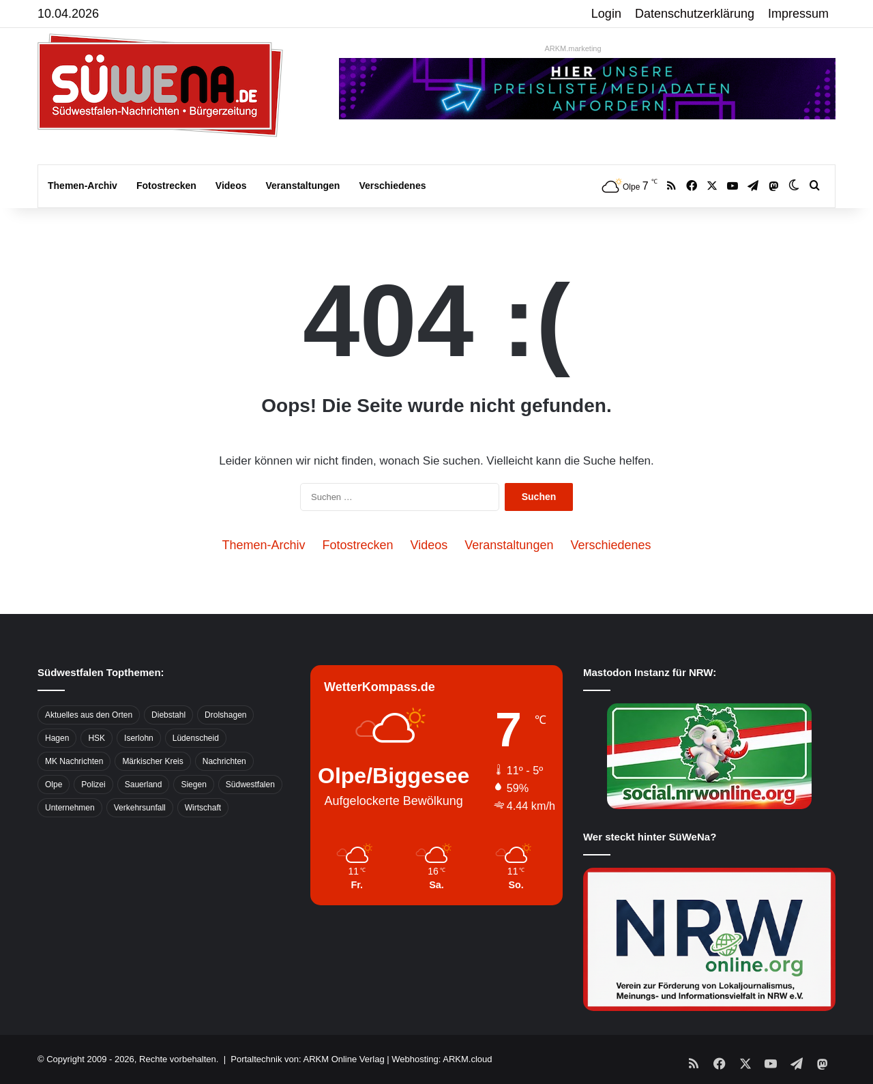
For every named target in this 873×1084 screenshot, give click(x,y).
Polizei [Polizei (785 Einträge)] (93, 784)
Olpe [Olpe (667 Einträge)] (53, 784)
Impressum (798, 13)
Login (606, 13)
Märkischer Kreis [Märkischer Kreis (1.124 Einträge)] (152, 761)
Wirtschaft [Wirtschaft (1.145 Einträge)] (203, 807)
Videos (231, 185)
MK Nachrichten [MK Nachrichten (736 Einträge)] (74, 761)
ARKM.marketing (572, 48)
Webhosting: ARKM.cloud (441, 1059)
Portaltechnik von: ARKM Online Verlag (307, 1059)
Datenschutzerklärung (694, 13)
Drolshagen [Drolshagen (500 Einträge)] (225, 715)
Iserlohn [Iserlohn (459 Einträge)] (138, 738)
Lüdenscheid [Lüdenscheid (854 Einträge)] (196, 738)
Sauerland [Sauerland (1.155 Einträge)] (143, 784)
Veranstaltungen (303, 185)
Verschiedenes (392, 185)
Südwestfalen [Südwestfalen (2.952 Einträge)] (250, 784)
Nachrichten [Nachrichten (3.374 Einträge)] (224, 761)
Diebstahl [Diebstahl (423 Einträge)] (168, 715)
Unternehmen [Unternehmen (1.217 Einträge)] (70, 807)
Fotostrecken (166, 185)
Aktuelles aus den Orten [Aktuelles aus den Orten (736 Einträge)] (88, 715)
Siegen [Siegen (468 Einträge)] (193, 784)
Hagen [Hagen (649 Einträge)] (57, 738)
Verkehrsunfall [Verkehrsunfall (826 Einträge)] (140, 807)
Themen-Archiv (82, 185)
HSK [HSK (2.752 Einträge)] (96, 738)
